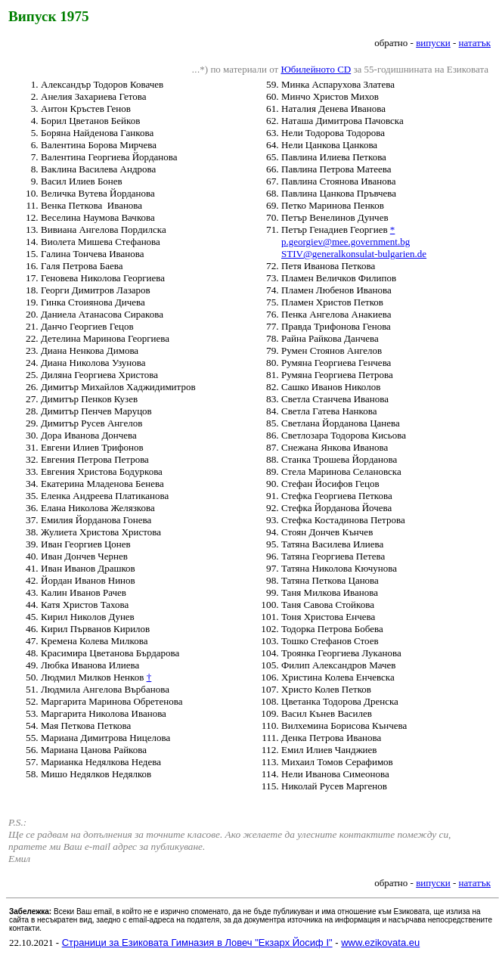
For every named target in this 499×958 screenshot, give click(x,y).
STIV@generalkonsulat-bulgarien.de (353, 253)
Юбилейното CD (315, 69)
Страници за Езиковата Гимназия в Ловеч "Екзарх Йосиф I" (197, 942)
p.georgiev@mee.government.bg (345, 241)
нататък (475, 42)
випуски (433, 42)
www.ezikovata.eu (380, 942)
